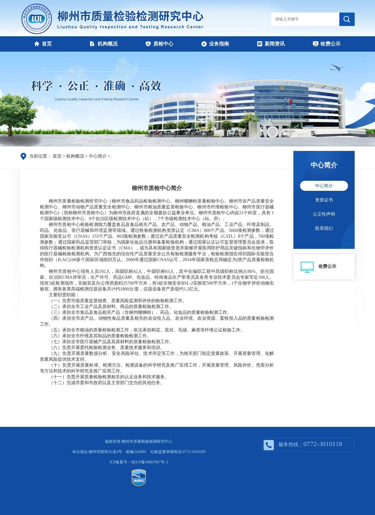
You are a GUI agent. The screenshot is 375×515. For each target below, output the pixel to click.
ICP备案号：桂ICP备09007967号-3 (138, 462)
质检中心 (159, 44)
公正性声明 (324, 214)
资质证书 (324, 200)
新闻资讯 (271, 44)
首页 (43, 44)
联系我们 (324, 228)
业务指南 (215, 44)
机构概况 (104, 44)
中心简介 (98, 156)
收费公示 (326, 44)
